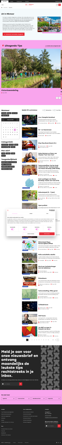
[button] (58, 1)
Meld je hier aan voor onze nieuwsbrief (22, 20)
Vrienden (8, 153)
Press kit (3, 431)
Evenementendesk (27, 414)
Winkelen (3, 418)
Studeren (27, 1)
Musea (2, 420)
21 (55, 340)
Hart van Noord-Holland (28, 412)
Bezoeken (5, 1)
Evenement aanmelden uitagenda (14, 34)
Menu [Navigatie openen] (2, 4)
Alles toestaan (47, 233)
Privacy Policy (20, 442)
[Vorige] (57, 98)
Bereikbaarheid (36, 398)
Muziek (16, 144)
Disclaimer (26, 442)
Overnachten (21, 398)
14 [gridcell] (14, 129)
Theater (13, 147)
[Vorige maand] (3, 120)
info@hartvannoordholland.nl (51, 417)
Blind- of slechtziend (6, 164)
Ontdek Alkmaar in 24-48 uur (7, 422)
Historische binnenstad (6, 414)
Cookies (14, 442)
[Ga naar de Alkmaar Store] (60, 5)
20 (53, 340)
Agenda (5, 398)
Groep (3, 153)
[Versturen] (20, 383)
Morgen (9, 113)
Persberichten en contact (6, 429)
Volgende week (5, 115)
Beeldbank (3, 433)
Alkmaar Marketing (27, 420)
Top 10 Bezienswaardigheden (7, 412)
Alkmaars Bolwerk (27, 418)
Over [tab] (47, 213)
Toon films (58, 110)
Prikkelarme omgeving (7, 169)
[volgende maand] (18, 120)
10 (48, 340)
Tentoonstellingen (6, 147)
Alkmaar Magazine (27, 422)
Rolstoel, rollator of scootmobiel (9, 162)
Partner (3, 155)
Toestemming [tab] (14, 213)
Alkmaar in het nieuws (6, 435)
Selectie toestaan (31, 233)
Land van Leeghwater (5, 416)
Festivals (11, 144)
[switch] (43, 110)
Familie (13, 153)
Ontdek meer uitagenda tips (53, 45)
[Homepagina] (1, 7)
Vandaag (4, 113)
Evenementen (5, 144)
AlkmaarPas (48, 110)
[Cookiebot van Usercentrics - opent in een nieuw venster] (50, 210)
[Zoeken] (57, 5)
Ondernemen (19, 1)
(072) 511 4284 (48, 415)
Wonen (11, 1)
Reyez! (9, 442)
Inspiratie (50, 398)
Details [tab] (31, 213)
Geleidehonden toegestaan (8, 166)
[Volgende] (60, 98)
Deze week (14, 113)
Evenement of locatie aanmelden (30, 416)
